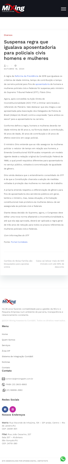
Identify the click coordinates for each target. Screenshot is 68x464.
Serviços (6, 345)
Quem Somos (8, 340)
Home (5, 334)
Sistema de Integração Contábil (17, 356)
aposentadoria (42, 84)
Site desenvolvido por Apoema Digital (19, 461)
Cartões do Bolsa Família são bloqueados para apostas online (18, 264)
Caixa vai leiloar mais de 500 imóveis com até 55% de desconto (50, 264)
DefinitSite (43, 461)
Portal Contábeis (19, 242)
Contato (6, 367)
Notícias (6, 362)
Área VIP (6, 351)
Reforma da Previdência (26, 76)
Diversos (8, 35)
